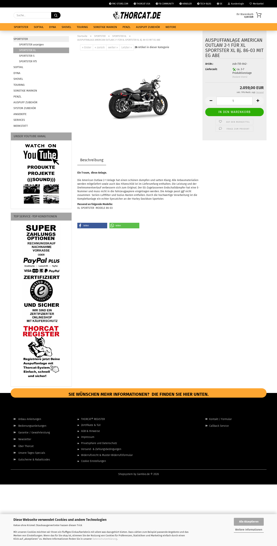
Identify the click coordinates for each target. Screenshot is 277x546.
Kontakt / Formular (218, 419)
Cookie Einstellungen (93, 461)
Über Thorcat (23, 446)
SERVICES (19, 120)
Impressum (87, 437)
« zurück (100, 47)
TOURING (82, 27)
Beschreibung (91, 160)
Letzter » (126, 47)
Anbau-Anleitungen (27, 419)
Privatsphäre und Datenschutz (99, 443)
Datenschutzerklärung (104, 538)
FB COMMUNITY (165, 3)
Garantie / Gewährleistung (31, 432)
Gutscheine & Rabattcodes (31, 459)
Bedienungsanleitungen (29, 425)
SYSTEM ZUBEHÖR (24, 108)
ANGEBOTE (20, 114)
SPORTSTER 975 (28, 61)
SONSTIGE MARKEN (105, 27)
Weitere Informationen (248, 529)
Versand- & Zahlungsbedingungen (101, 449)
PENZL (126, 27)
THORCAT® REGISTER (93, 419)
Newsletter (22, 439)
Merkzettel (257, 3)
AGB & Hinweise (90, 431)
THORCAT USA (142, 3)
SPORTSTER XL (27, 50)
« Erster (86, 47)
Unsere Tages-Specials (29, 452)
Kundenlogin (236, 3)
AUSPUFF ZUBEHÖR (148, 27)
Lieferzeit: (211, 72)
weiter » (113, 47)
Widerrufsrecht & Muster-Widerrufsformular (107, 455)
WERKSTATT (20, 126)
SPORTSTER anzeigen (31, 44)
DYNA (52, 27)
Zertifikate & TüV (91, 425)
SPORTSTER (21, 27)
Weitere (170, 27)
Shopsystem (125, 474)
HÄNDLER (185, 3)
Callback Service (217, 425)
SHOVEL (66, 27)
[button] (210, 104)
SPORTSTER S (27, 55)
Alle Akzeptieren (249, 521)
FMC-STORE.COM (118, 3)
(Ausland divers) (239, 80)
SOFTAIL (39, 27)
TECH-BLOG (204, 3)
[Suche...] (56, 15)
